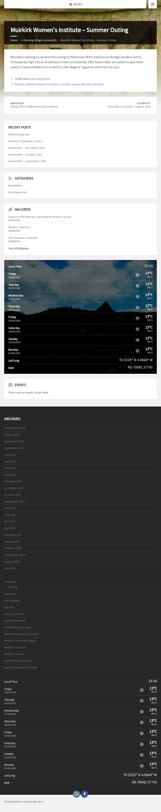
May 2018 (10, 468)
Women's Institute (92, 84)
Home (14, 40)
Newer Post (17, 103)
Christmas (10, 594)
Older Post (144, 103)
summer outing (70, 84)
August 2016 (11, 561)
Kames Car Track (14, 614)
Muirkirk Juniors (14, 654)
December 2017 (14, 488)
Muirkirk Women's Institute (42, 84)
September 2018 (14, 448)
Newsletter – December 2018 (26, 148)
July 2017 (10, 508)
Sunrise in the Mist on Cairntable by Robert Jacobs (39, 217)
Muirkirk (20, 84)
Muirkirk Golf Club (15, 647)
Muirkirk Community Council (25, 141)
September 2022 (14, 428)
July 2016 (10, 568)
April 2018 (10, 475)
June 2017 (10, 515)
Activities (10, 582)
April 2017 (10, 528)
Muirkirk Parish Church (17, 660)
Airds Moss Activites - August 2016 (129, 106)
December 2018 (14, 441)
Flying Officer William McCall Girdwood (34, 106)
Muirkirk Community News (20, 641)
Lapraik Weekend (15, 620)
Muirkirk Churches (19, 227)
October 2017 (12, 495)
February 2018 (13, 481)
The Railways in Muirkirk (23, 238)
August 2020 (11, 435)
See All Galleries (18, 248)
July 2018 (10, 455)
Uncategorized (41, 79)
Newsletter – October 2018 (25, 154)
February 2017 (13, 535)
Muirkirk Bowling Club (17, 627)
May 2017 (10, 521)
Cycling (12, 587)
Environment (12, 600)
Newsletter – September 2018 (27, 161)
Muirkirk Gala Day (19, 134)
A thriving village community (39, 40)
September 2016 (14, 555)
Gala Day (9, 607)
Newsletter (15, 185)
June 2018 (10, 461)
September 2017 (14, 501)
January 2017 (12, 541)
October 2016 (12, 548)
